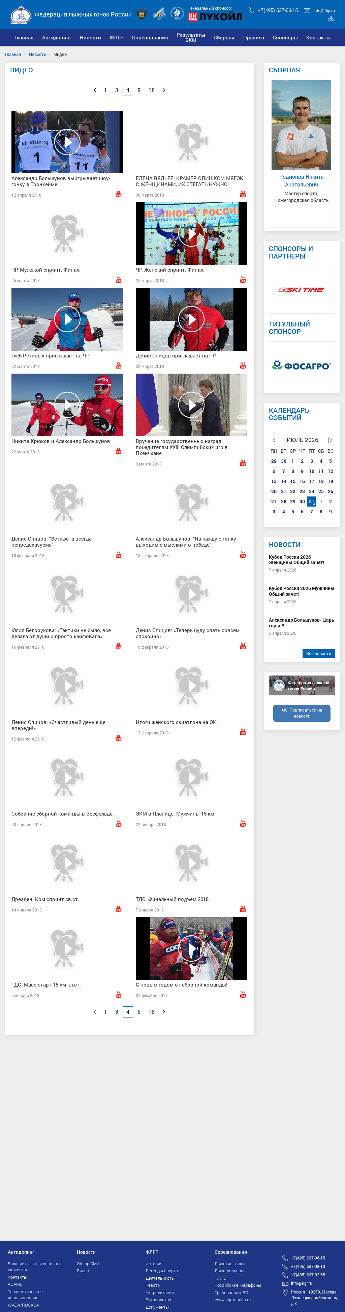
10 (311, 471)
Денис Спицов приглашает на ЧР (176, 355)
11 (321, 471)
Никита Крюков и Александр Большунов (60, 441)
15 (292, 481)
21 (283, 491)
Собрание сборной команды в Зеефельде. (62, 813)
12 (330, 471)
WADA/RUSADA (23, 1305)
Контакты (17, 1277)
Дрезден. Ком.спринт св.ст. (45, 899)
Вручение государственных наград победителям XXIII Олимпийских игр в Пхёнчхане (182, 447)
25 (321, 491)
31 (311, 501)
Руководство (158, 1300)
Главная (13, 54)
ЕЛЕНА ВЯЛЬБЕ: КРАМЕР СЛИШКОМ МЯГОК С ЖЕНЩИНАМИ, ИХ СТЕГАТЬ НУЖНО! (189, 181)
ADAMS (15, 1284)
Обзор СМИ (88, 1264)
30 (283, 461)
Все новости (318, 653)
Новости (37, 54)
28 (283, 501)
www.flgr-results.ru (233, 1300)
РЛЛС (220, 1278)
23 (302, 491)
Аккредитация (160, 1292)
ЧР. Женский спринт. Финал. (170, 269)
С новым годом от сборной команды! (181, 984)
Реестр (153, 1285)
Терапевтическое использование (25, 1294)
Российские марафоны (238, 1285)
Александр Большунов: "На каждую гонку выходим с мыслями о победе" (186, 541)
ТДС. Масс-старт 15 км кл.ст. (46, 984)
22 (292, 491)
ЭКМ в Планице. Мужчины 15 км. (176, 813)
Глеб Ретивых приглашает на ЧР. (50, 355)
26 (330, 491)
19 (330, 481)
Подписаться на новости (305, 713)
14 (283, 481)
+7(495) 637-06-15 (273, 10)
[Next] (164, 90)
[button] (56, 37)
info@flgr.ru (319, 10)
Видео (83, 1271)
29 (274, 461)
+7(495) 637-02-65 (308, 1275)
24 (311, 491)
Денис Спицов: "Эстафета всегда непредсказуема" (51, 541)
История (154, 1264)
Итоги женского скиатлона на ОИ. (177, 722)
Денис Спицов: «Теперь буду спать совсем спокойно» (188, 633)
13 (274, 481)
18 (321, 481)
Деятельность (160, 1278)
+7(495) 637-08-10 (308, 1266)
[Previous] (95, 90)
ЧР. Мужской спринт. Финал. (46, 269)
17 (311, 481)
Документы (157, 1307)
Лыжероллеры (229, 1271)
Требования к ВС (231, 1292)
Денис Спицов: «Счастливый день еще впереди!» (58, 725)
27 (274, 501)
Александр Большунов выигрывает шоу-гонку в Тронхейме (60, 181)
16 (302, 481)
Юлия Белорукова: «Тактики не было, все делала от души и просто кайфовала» (61, 633)
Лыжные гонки (230, 1264)
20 (274, 491)
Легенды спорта (162, 1271)
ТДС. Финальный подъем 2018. (173, 899)
